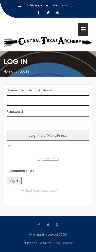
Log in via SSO (48, 159)
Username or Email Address (29, 90)
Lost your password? (42, 190)
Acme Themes (63, 243)
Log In (14, 180)
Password (15, 111)
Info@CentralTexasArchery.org (45, 5)
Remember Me (22, 171)
